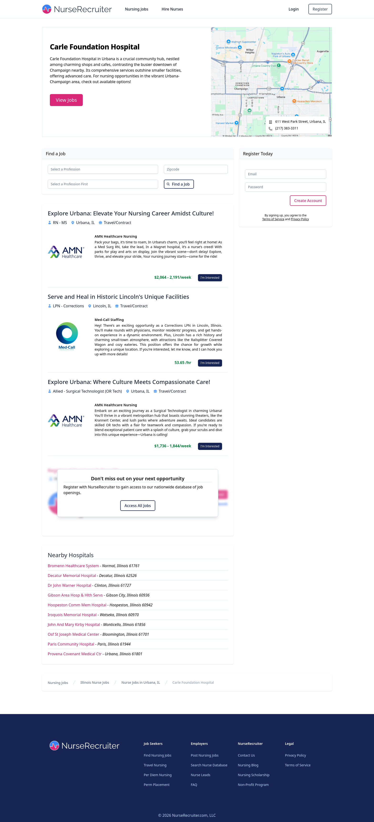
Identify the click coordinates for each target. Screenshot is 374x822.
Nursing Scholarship (254, 775)
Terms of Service (273, 219)
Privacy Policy (300, 219)
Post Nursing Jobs (204, 755)
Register (320, 9)
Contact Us (246, 755)
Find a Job (178, 184)
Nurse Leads (200, 775)
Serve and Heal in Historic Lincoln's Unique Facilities (118, 296)
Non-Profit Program (253, 784)
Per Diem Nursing (158, 775)
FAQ (194, 784)
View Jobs (66, 100)
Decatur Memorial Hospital (72, 575)
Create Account (308, 200)
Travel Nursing (155, 765)
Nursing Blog (248, 765)
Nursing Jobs (136, 9)
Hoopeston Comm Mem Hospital (77, 605)
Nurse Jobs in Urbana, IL (140, 682)
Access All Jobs (138, 505)
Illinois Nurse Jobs (94, 682)
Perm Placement (157, 784)
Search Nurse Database (209, 765)
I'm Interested (210, 278)
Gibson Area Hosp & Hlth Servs (75, 595)
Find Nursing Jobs (157, 755)
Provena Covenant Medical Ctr (75, 654)
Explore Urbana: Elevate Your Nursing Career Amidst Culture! (131, 213)
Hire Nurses (172, 9)
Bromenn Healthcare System (73, 565)
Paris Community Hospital (71, 644)
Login (294, 9)
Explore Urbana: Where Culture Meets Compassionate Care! (129, 381)
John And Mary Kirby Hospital (74, 624)
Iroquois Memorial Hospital (72, 614)
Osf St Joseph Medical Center (73, 634)
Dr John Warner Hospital (69, 585)
